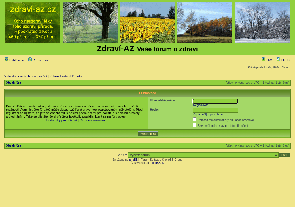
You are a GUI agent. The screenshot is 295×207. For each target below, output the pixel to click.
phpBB (133, 159)
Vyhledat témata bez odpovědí (25, 76)
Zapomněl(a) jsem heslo (208, 114)
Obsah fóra (13, 82)
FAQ (267, 60)
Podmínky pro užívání (61, 120)
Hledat (283, 60)
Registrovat (38, 60)
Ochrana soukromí (92, 120)
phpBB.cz (158, 162)
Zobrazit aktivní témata (66, 76)
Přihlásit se (15, 60)
